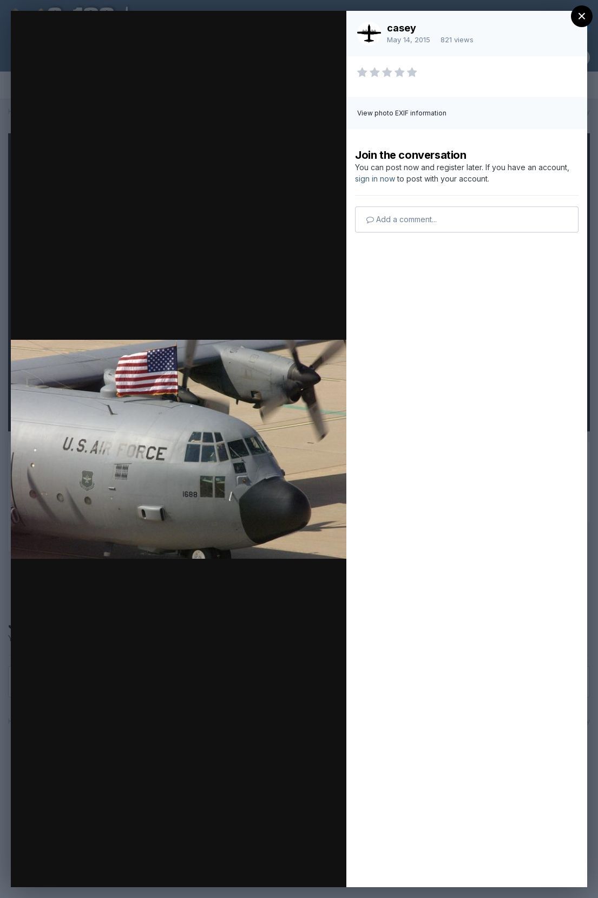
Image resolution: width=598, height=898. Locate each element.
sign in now (375, 178)
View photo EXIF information (401, 113)
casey (401, 28)
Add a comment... (401, 219)
